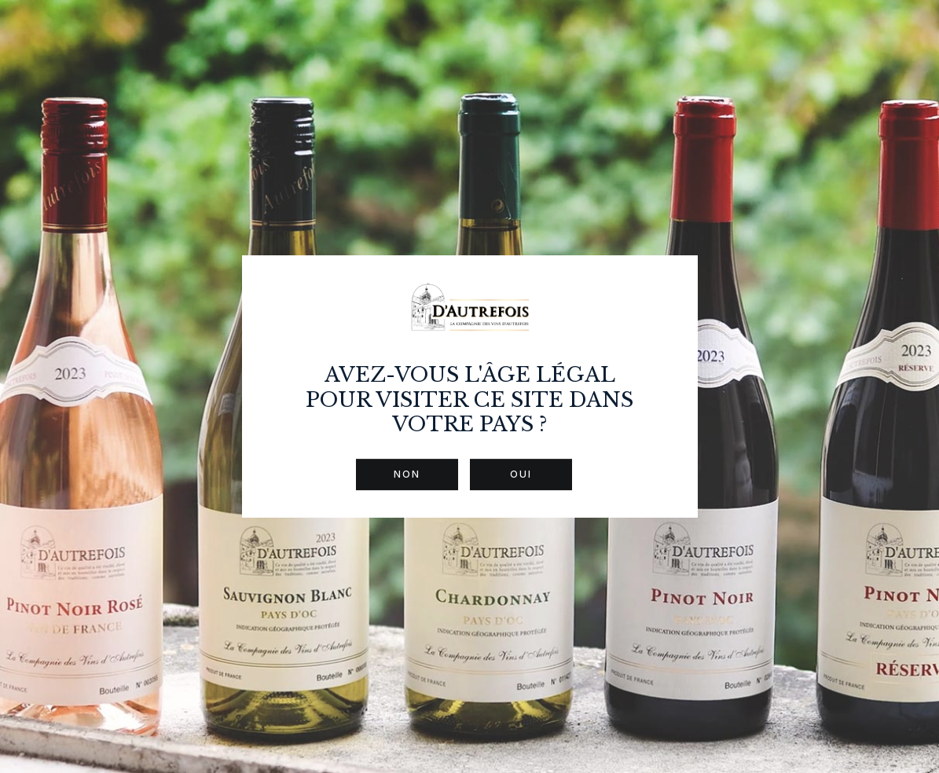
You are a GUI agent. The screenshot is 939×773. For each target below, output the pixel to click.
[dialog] (469, 386)
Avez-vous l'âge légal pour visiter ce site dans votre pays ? (469, 399)
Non (407, 474)
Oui (521, 474)
